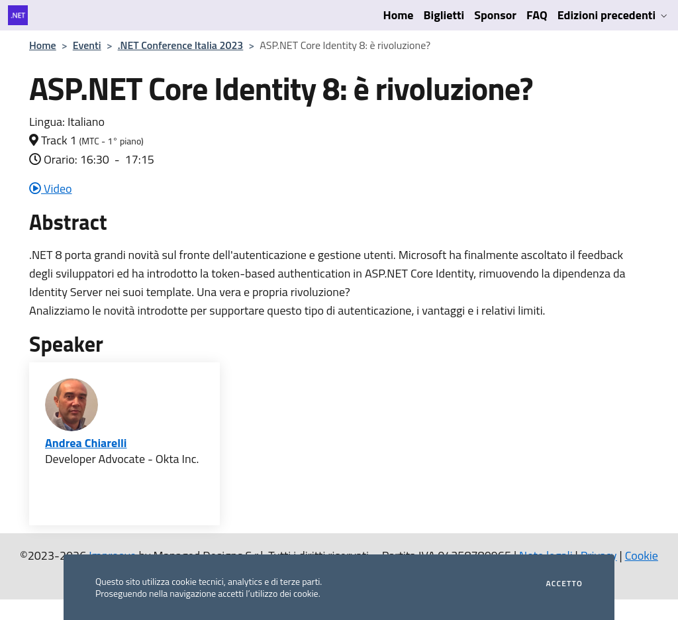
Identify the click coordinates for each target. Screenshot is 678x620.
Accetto (564, 584)
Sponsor (495, 15)
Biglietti (444, 15)
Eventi (87, 45)
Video (50, 188)
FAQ (537, 15)
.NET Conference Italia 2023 (181, 45)
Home (398, 15)
